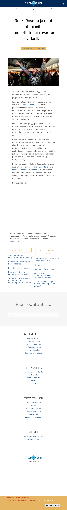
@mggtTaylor (15, 241)
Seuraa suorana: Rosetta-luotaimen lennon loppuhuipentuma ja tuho (19, 280)
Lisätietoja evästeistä (45, 500)
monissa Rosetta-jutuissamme (25, 169)
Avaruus (30, 338)
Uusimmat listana (21, 9)
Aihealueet (44, 9)
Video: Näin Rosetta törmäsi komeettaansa (20, 263)
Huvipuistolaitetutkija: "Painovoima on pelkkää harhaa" (44, 284)
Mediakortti (33, 414)
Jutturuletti (52, 9)
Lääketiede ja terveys (33, 347)
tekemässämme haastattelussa (37, 167)
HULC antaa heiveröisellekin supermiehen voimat (46, 260)
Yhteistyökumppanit (33, 411)
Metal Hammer (29, 104)
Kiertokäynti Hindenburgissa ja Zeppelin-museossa (42, 275)
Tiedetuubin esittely (33, 403)
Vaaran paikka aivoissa (44, 269)
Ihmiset (30, 350)
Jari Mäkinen (27, 49)
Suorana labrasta (33, 378)
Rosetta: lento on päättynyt (20, 268)
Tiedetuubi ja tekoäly (33, 408)
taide (40, 353)
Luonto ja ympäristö (33, 344)
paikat (37, 350)
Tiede (29, 341)
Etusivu (13, 9)
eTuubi (33, 381)
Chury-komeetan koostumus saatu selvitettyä (20, 256)
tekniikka (36, 341)
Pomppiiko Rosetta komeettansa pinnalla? (18, 273)
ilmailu (37, 338)
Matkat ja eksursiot (33, 439)
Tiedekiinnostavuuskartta (33, 372)
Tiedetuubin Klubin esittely (33, 436)
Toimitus (33, 406)
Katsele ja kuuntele (34, 9)
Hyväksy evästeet (52, 505)
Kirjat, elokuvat (30, 353)
